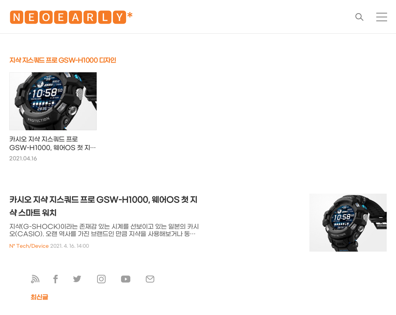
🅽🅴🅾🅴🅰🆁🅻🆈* (71, 19)
